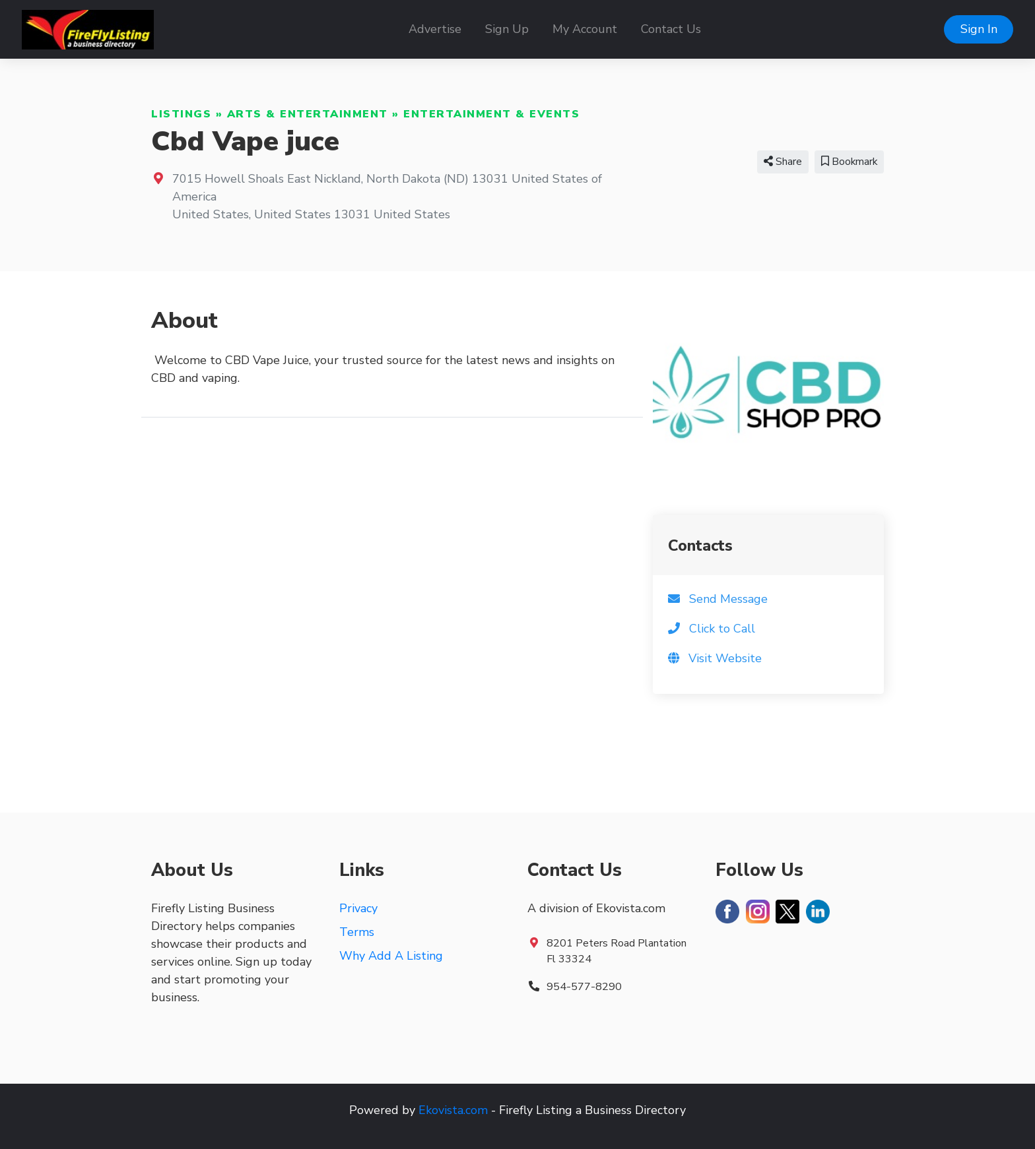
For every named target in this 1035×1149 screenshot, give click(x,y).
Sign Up (507, 29)
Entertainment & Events (491, 114)
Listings (181, 114)
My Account (584, 29)
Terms (356, 932)
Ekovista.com (453, 1110)
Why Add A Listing (391, 956)
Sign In (978, 29)
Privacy (358, 908)
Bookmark (849, 161)
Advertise (435, 29)
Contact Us (671, 29)
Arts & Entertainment (307, 114)
